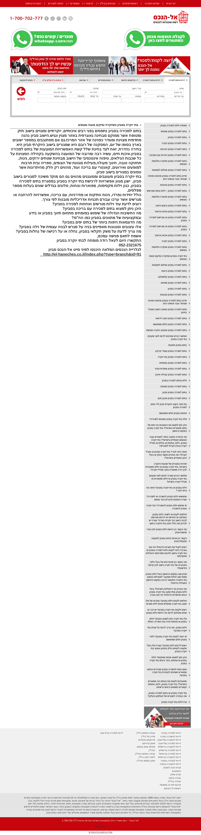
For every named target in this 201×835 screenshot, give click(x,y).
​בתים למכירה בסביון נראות (174, 271)
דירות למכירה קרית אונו (111, 733)
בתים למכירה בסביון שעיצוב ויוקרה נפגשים (166, 330)
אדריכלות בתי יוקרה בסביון (174, 702)
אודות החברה (152, 3)
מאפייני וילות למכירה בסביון (173, 125)
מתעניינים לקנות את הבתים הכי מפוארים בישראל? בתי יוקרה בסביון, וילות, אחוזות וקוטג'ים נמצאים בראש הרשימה (167, 684)
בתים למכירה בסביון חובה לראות (171, 318)
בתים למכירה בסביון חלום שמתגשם (170, 324)
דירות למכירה (174, 753)
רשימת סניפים (130, 3)
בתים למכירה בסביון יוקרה (174, 241)
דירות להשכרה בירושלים (169, 746)
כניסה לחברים (55, 3)
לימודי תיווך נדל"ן (147, 757)
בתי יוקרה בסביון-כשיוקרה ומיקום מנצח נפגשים (168, 257)
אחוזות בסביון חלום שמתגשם (173, 413)
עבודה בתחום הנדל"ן (145, 753)
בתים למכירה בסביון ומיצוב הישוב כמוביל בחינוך (167, 311)
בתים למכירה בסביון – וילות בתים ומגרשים (167, 191)
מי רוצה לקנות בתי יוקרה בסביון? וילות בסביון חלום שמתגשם (168, 638)
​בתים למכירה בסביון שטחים (174, 282)
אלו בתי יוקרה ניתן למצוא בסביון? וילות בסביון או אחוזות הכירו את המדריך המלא (167, 620)
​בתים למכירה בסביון (177, 288)
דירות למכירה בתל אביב (169, 743)
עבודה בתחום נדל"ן (146, 733)
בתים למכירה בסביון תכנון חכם (172, 398)
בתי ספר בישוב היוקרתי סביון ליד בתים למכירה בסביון (169, 406)
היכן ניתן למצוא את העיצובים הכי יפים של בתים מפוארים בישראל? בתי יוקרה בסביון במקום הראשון (167, 428)
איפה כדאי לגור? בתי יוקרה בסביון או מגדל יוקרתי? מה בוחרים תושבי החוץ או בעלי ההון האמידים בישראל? (166, 455)
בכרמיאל (163, 753)
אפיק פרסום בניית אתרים (101, 832)
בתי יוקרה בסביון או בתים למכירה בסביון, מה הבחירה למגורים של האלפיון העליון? (167, 694)
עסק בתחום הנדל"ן (146, 760)
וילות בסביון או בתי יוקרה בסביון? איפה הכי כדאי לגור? (166, 489)
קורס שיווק (175, 774)
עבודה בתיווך (174, 778)
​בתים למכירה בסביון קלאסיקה (172, 277)
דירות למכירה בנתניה (171, 760)
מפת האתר (100, 827)
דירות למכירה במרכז (171, 733)
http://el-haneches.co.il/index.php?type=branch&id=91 (90, 254)
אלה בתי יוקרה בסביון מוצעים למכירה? (168, 419)
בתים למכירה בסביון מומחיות (173, 363)
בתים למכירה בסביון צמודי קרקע (171, 351)
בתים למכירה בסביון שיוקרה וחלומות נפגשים (169, 162)
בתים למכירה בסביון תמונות (173, 386)
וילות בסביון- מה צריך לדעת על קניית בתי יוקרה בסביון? (167, 629)
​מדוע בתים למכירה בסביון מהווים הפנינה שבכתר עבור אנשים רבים (167, 302)
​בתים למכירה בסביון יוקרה (174, 143)
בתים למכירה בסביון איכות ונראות (171, 211)
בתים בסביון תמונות (177, 345)
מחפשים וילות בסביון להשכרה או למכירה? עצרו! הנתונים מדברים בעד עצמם (166, 498)
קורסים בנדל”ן (108, 3)
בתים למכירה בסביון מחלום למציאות (169, 170)
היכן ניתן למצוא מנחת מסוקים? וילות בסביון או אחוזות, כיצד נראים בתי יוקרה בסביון (168, 660)
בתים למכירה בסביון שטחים (174, 131)
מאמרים (74, 3)
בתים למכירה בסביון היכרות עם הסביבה (168, 155)
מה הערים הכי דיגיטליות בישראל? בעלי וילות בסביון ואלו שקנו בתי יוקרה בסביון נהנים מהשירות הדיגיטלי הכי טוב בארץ (168, 592)
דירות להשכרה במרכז (170, 736)
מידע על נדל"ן (148, 736)
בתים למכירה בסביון (177, 137)
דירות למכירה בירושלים (170, 750)
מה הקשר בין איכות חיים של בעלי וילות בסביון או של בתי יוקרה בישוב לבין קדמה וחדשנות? (167, 565)
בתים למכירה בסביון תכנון (174, 392)
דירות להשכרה (173, 757)
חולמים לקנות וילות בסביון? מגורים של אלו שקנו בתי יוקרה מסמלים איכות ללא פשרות (166, 602)
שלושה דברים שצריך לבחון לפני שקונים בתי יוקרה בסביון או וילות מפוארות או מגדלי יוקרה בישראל (168, 478)
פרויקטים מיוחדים (146, 740)
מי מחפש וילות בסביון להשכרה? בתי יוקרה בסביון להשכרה (166, 507)
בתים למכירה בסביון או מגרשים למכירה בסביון (168, 219)
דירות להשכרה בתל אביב (169, 740)
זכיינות (89, 3)
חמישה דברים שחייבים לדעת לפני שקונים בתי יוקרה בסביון (167, 337)
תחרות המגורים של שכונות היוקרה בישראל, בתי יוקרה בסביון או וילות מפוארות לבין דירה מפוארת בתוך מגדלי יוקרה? (166, 467)
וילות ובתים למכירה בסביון (174, 380)
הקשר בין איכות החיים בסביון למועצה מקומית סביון (169, 540)
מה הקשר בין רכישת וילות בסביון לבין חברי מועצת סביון (167, 531)
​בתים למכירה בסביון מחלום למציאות (169, 265)
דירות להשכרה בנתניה (170, 764)
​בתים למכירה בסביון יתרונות (173, 149)
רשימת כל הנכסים (172, 788)
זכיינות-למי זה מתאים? (170, 785)
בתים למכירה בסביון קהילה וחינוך (171, 374)
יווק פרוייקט (148, 743)
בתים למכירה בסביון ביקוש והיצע (171, 205)
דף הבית (170, 3)
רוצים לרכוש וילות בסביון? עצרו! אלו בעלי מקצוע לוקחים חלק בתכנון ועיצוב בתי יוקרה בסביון (167, 648)
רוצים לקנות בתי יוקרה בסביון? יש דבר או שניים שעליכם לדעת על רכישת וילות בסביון (166, 611)
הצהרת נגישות (33, 3)
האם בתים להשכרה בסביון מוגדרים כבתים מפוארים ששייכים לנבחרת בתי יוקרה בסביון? (167, 672)
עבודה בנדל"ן (174, 781)
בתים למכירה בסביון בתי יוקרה (172, 357)
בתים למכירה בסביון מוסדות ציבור (171, 368)
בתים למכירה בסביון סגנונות (173, 185)
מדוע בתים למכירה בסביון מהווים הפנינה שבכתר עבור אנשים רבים (167, 177)
